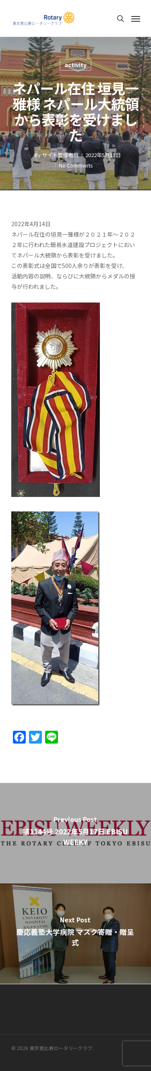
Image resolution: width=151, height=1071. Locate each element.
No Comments (76, 165)
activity (75, 65)
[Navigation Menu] (135, 18)
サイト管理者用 (60, 155)
